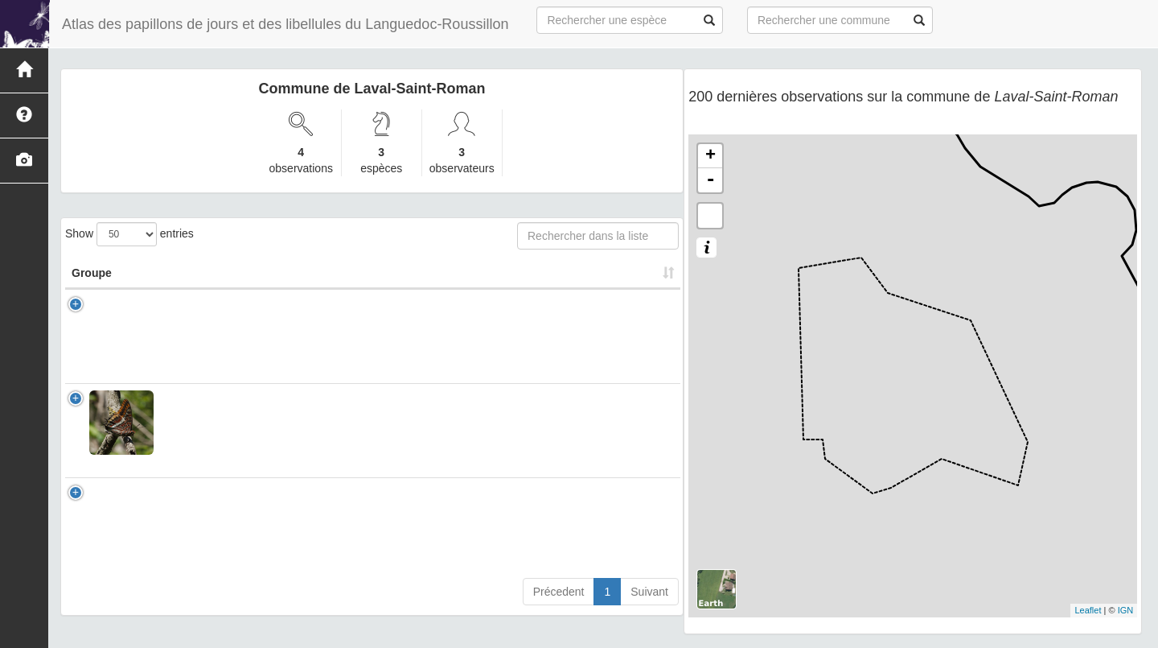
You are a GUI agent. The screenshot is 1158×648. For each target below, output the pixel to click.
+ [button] (710, 156)
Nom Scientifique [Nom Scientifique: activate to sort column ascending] (198, 280)
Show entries (129, 234)
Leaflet (1087, 610)
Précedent (559, 607)
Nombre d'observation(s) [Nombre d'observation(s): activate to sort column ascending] (476, 280)
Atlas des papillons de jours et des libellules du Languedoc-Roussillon (285, 24)
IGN (1126, 610)
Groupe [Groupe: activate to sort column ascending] (92, 289)
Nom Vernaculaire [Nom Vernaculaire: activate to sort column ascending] (330, 289)
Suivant (649, 607)
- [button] (710, 180)
